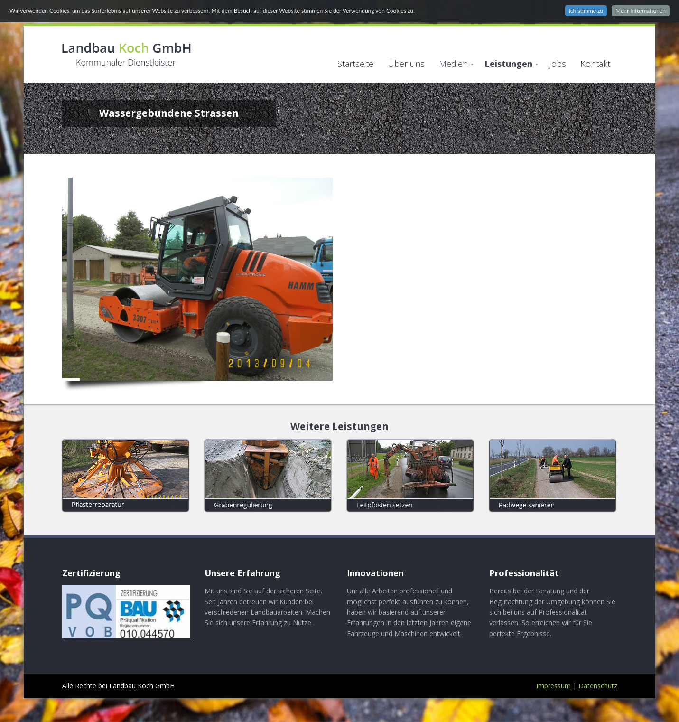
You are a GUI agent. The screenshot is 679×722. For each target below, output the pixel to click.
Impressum (553, 685)
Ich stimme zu (586, 10)
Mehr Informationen (640, 10)
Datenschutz (597, 685)
